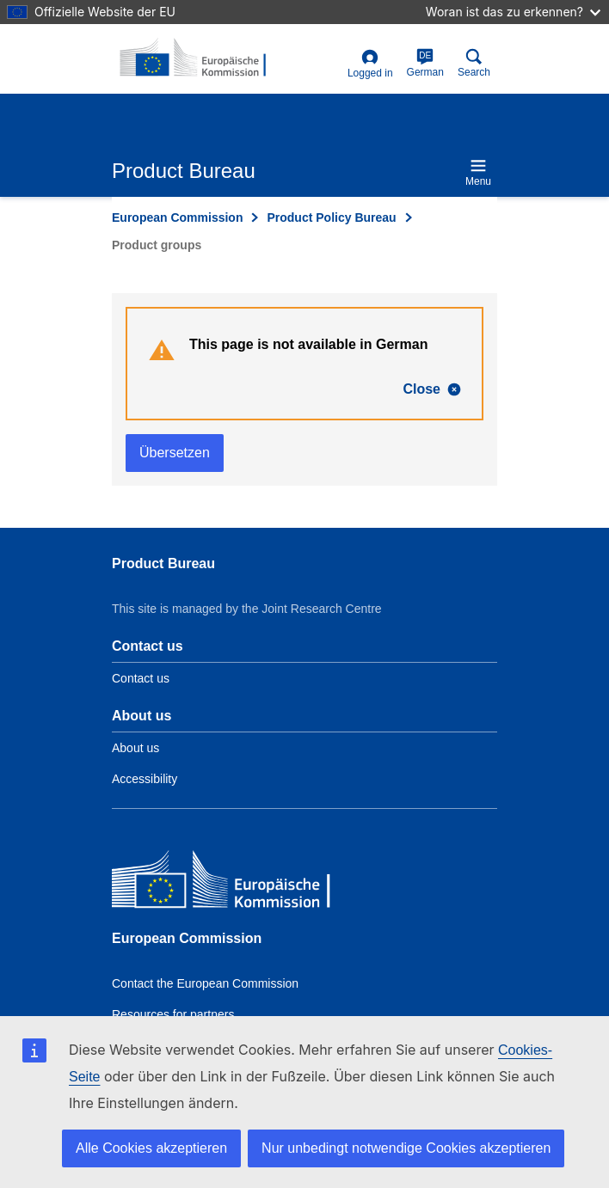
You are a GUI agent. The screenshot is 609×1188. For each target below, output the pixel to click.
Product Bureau (163, 563)
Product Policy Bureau (331, 217)
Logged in (370, 64)
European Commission (177, 217)
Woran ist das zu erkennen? (513, 11)
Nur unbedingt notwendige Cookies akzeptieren (406, 1148)
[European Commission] (236, 883)
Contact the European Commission (205, 983)
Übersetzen (174, 452)
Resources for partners (173, 1014)
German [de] (425, 63)
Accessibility (144, 779)
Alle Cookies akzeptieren (151, 1148)
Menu (478, 172)
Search (474, 63)
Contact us (140, 678)
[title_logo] (195, 58)
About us (135, 748)
